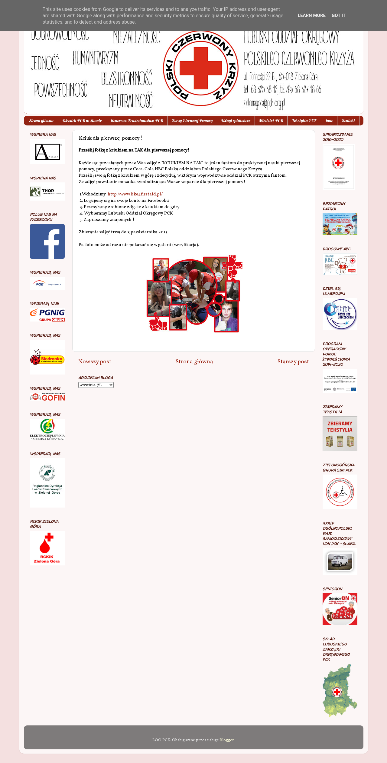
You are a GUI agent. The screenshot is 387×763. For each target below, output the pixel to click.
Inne (329, 120)
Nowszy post (94, 362)
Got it (339, 15)
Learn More (312, 15)
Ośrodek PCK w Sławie (82, 120)
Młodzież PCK (271, 120)
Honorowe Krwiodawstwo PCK (136, 120)
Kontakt (348, 120)
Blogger (227, 740)
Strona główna (41, 120)
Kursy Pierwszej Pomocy (192, 120)
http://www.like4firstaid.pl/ (135, 194)
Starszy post (293, 362)
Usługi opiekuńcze (235, 120)
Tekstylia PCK (304, 120)
